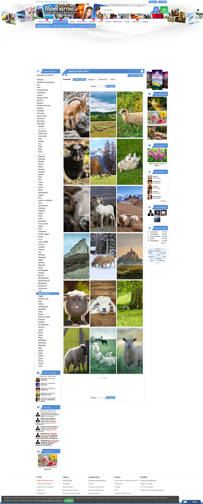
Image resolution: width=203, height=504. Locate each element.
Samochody (41, 116)
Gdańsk (151, 257)
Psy (39, 144)
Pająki (40, 296)
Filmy (150, 253)
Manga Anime (42, 98)
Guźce (40, 187)
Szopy (40, 330)
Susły (40, 312)
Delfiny (41, 174)
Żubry (40, 358)
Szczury (41, 327)
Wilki (40, 348)
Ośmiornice (42, 288)
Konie (40, 218)
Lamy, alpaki (43, 242)
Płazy (40, 149)
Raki (40, 301)
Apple (157, 263)
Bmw (164, 259)
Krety (40, 229)
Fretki (40, 185)
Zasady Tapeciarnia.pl (122, 493)
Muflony (41, 273)
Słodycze (152, 255)
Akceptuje (69, 501)
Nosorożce (42, 286)
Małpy (40, 260)
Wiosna (162, 249)
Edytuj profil (41, 493)
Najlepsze (91, 79)
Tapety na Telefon (60, 22)
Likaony (41, 250)
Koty (40, 139)
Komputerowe (42, 90)
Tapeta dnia (47, 451)
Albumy (92, 22)
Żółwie (40, 356)
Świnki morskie (44, 317)
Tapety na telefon (43, 26)
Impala (41, 195)
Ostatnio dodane (79, 79)
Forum (100, 22)
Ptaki (40, 146)
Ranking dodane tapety (71, 493)
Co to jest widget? (147, 487)
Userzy (108, 22)
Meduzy (41, 262)
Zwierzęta (41, 124)
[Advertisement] (102, 49)
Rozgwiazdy (43, 306)
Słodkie (41, 126)
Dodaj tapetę (67, 480)
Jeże (40, 203)
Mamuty (41, 255)
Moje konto (117, 22)
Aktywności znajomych (45, 487)
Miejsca (40, 100)
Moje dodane (71, 26)
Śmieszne (41, 118)
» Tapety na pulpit (135, 75)
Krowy (40, 237)
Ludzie (39, 95)
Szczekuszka (43, 325)
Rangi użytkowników (96, 490)
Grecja (156, 261)
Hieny (40, 190)
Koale (40, 213)
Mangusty (42, 257)
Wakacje (152, 249)
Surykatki (42, 309)
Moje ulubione (58, 26)
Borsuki (41, 169)
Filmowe (40, 80)
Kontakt (117, 487)
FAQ (116, 490)
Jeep (158, 255)
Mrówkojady (43, 270)
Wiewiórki (42, 345)
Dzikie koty (42, 133)
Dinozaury (42, 131)
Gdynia (164, 251)
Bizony (41, 164)
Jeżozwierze (43, 205)
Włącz (194, 502)
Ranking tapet (68, 487)
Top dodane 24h (160, 94)
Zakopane (156, 253)
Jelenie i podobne (45, 200)
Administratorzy (160, 207)
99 (101, 19)
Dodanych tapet (160, 228)
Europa (163, 253)
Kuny (40, 239)
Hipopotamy (43, 193)
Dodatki (145, 22)
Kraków (158, 259)
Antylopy (41, 159)
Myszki (41, 275)
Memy (72, 22)
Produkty (40, 111)
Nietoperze (42, 283)
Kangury (41, 211)
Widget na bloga (146, 484)
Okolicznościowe (43, 106)
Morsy (40, 268)
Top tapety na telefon (87, 26)
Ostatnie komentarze (96, 487)
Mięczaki (41, 265)
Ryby (40, 152)
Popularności (102, 79)
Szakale (41, 322)
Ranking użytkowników (97, 480)
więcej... (164, 201)
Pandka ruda (43, 299)
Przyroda (40, 113)
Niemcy (162, 261)
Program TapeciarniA (148, 480)
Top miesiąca (159, 172)
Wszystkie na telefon (45, 75)
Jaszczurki (42, 136)
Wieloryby (42, 343)
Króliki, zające (43, 234)
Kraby (40, 226)
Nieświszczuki (43, 281)
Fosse (40, 182)
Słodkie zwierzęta (154, 251)
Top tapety (66, 484)
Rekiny (41, 304)
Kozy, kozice (43, 224)
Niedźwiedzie (43, 278)
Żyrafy (40, 361)
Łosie (40, 366)
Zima (158, 249)
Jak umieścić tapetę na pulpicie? (126, 480)
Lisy (39, 252)
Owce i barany (44, 294)
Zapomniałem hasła (44, 484)
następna (111, 86)
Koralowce (42, 221)
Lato (151, 261)
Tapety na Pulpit (44, 22)
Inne (38, 87)
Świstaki (41, 319)
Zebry (40, 353)
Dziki (40, 177)
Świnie (41, 314)
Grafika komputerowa (45, 82)
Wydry (40, 351)
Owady (41, 141)
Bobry (40, 167)
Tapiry (40, 335)
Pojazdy (40, 108)
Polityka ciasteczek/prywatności (152, 490)
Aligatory (41, 156)
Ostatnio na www (49, 373)
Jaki (39, 198)
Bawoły (41, 161)
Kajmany (41, 208)
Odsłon (112, 79)
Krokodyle (42, 231)
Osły (40, 291)
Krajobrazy (41, 93)
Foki (40, 180)
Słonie (40, 332)
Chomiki (41, 172)
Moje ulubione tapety (70, 490)
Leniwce (41, 247)
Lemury (41, 244)
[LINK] (54, 428)
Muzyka (40, 103)
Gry (38, 85)
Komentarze (82, 22)
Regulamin (118, 484)
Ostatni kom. (159, 146)
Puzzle (127, 22)
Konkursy (136, 22)
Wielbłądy (42, 340)
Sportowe (41, 121)
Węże (40, 338)
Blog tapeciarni (94, 493)
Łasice (40, 363)
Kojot (40, 216)
